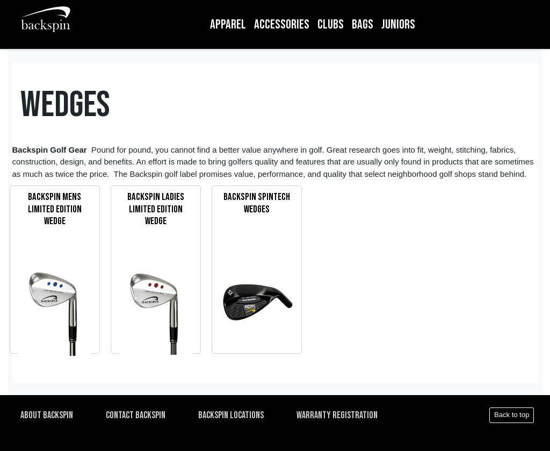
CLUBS (330, 24)
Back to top (512, 415)
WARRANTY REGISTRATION (337, 415)
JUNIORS (398, 24)
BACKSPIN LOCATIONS (231, 415)
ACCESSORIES (281, 24)
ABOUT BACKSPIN (46, 415)
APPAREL (228, 24)
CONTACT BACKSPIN (135, 415)
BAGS (362, 24)
